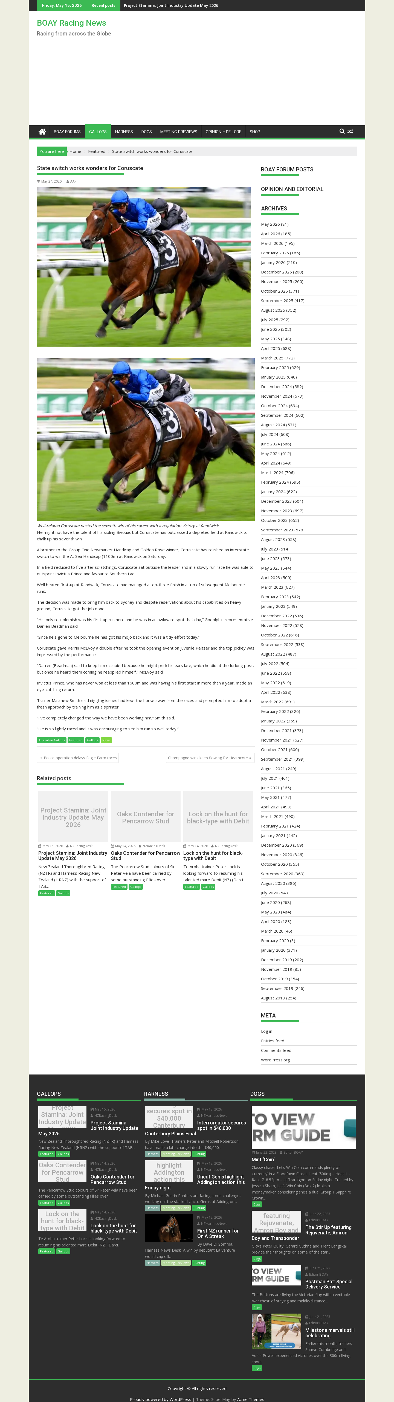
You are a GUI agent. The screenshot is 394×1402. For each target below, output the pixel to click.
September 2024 (277, 415)
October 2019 (274, 978)
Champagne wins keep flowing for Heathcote (208, 757)
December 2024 (276, 386)
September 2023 (277, 529)
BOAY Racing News (71, 23)
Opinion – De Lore (223, 131)
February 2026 (275, 252)
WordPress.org (275, 1059)
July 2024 (269, 434)
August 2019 (273, 998)
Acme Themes (250, 1393)
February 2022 (275, 711)
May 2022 (270, 682)
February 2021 (275, 826)
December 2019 (276, 959)
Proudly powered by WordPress (160, 1393)
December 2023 (276, 501)
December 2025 (276, 272)
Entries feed (272, 1040)
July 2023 (269, 549)
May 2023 (270, 568)
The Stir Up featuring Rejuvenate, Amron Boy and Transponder (274, 1223)
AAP (71, 181)
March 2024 (272, 472)
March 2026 (272, 243)
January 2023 (273, 606)
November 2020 (276, 854)
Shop (255, 131)
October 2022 (274, 635)
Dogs (146, 131)
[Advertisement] (197, 84)
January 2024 (273, 491)
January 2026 (273, 262)
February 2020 (275, 940)
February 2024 (275, 482)
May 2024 (270, 453)
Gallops (98, 131)
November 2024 (276, 396)
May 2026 (270, 224)
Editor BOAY (291, 1152)
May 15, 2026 (50, 846)
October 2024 (274, 405)
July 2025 (269, 319)
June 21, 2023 (312, 1268)
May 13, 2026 (205, 1109)
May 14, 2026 (123, 846)
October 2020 (274, 864)
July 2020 (269, 892)
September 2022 (277, 644)
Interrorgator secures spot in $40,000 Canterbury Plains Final (166, 1118)
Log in (266, 1031)
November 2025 (276, 281)
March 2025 (272, 358)
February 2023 (275, 596)
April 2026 (270, 233)
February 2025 (275, 367)
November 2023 (276, 510)
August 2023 (273, 539)
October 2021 (274, 749)
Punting (199, 1154)
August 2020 (273, 883)
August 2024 (273, 424)
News (106, 740)
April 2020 (270, 921)
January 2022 (273, 721)
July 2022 (269, 663)
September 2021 (277, 759)
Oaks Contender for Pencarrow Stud (145, 818)
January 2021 (273, 835)
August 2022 (273, 654)
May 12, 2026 (205, 1163)
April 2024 (270, 463)
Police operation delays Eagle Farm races (80, 757)
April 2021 (270, 806)
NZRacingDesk (79, 846)
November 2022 (276, 625)
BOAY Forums (67, 131)
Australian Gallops (52, 740)
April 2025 (270, 348)
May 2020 (270, 912)
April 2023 (270, 577)
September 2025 (277, 300)
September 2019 (277, 988)
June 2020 (270, 902)
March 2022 (272, 701)
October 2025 (274, 291)
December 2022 (276, 615)
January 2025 (273, 377)
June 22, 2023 (264, 1152)
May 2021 (270, 797)
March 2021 (272, 816)
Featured (76, 740)
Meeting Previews (178, 131)
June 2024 (270, 444)
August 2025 (273, 310)
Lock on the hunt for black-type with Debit (218, 818)
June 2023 (270, 558)
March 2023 (272, 587)
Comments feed (276, 1050)
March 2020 (272, 931)
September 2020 (277, 873)
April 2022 (270, 692)
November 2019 (276, 969)
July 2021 (269, 778)
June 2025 (270, 329)
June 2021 (270, 787)
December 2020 (276, 845)
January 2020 (273, 950)
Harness (124, 131)
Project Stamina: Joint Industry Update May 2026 (135, 5)
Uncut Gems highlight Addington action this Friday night (167, 1172)
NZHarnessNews (207, 1115)
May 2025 (270, 338)
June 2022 (270, 673)
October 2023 (274, 520)
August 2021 (273, 768)
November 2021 (276, 740)
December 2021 (276, 730)
